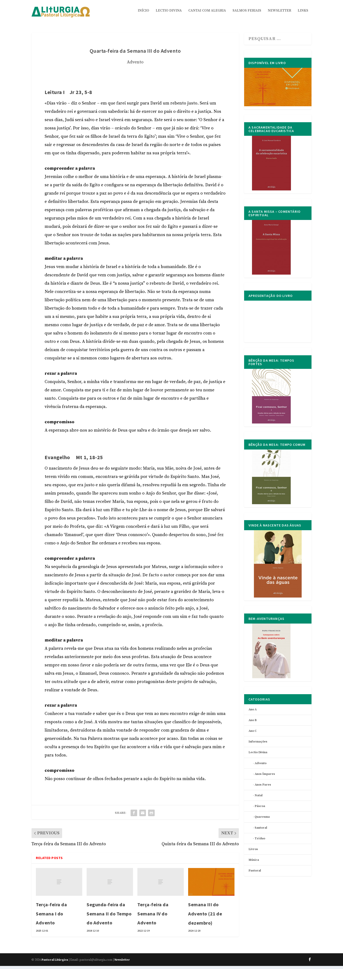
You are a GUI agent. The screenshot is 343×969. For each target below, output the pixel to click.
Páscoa (260, 809)
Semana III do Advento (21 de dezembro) (205, 917)
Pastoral (254, 874)
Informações (257, 745)
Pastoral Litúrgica (55, 963)
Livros (253, 852)
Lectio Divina (169, 14)
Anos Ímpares (265, 777)
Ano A (252, 713)
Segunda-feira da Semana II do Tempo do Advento (109, 917)
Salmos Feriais (247, 14)
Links (303, 14)
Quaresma (262, 820)
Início (143, 14)
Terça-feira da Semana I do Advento (51, 917)
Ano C (252, 734)
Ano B (252, 723)
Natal (258, 798)
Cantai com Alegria (207, 14)
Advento (135, 65)
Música (253, 863)
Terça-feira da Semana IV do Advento (152, 917)
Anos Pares (263, 788)
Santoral (261, 831)
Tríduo (260, 842)
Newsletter (279, 14)
